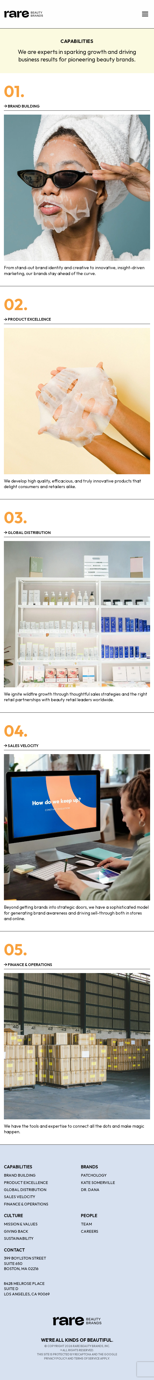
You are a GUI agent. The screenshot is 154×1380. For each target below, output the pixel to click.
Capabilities (18, 1167)
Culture (13, 1215)
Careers (89, 1231)
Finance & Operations (26, 1204)
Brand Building (20, 1175)
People (89, 1215)
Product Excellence (26, 1182)
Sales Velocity (19, 1196)
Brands (89, 1167)
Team (86, 1224)
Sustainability (19, 1238)
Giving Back (16, 1231)
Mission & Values (21, 1224)
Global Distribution (25, 1189)
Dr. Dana (90, 1189)
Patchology (94, 1175)
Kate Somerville (98, 1182)
